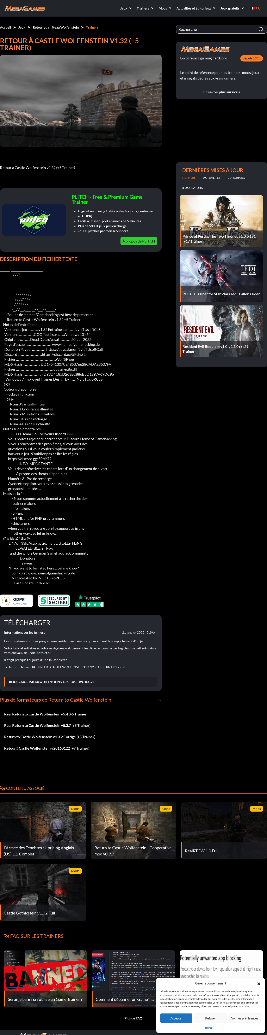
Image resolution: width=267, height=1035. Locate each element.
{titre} (208, 1027)
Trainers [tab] (188, 177)
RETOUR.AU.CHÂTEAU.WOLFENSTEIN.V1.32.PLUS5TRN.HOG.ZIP (52, 681)
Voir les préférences (244, 1018)
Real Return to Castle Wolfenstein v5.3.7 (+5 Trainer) (47, 725)
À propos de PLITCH (139, 241)
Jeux (21, 27)
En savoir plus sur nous (221, 92)
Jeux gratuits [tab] (192, 187)
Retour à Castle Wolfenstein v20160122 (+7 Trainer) (46, 748)
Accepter (176, 1018)
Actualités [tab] (211, 177)
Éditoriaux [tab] (236, 177)
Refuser (210, 1018)
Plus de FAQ (133, 1018)
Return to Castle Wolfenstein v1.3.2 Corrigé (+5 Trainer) (49, 737)
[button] (259, 983)
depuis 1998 (251, 58)
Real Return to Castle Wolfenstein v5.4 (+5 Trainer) (45, 714)
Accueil (5, 27)
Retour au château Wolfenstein (56, 27)
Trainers (92, 27)
